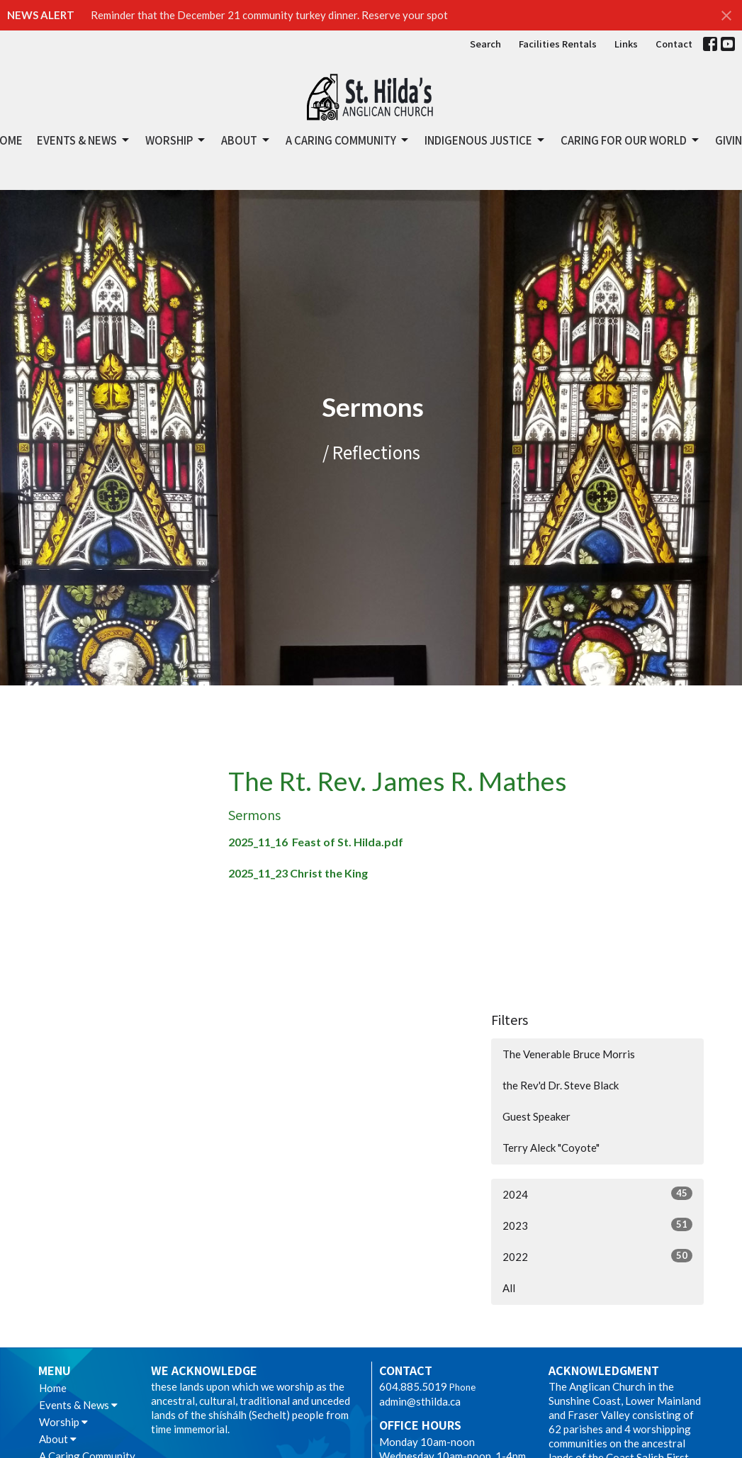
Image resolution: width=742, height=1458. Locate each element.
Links (626, 43)
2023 (597, 1225)
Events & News (84, 140)
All (508, 1288)
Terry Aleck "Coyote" (551, 1147)
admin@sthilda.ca (420, 1401)
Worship (176, 140)
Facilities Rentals (558, 43)
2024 (597, 1194)
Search (485, 43)
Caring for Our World (631, 140)
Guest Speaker (536, 1116)
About (246, 140)
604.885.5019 (413, 1386)
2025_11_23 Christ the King (298, 873)
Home (53, 1387)
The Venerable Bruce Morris (568, 1054)
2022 (597, 1256)
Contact (674, 43)
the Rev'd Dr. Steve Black (560, 1085)
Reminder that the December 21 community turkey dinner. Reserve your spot (269, 15)
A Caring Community (348, 140)
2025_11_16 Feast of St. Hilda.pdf (315, 841)
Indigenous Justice (485, 140)
